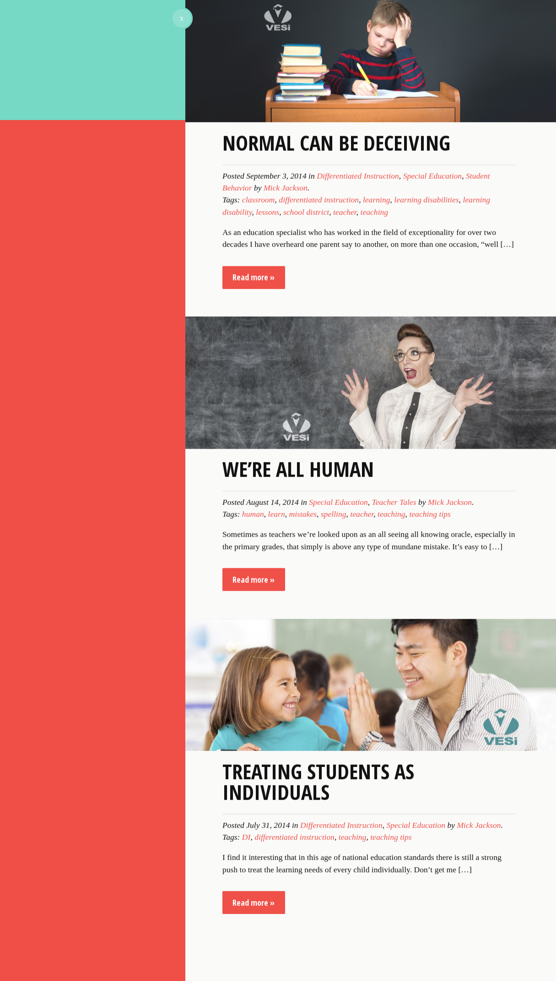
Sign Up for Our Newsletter (81, 206)
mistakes (303, 680)
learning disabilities (426, 365)
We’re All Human (298, 634)
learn (276, 680)
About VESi (40, 144)
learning (376, 365)
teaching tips (429, 680)
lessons (267, 377)
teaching (375, 377)
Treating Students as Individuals (318, 947)
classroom (258, 365)
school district (306, 377)
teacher (344, 377)
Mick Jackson (286, 353)
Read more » (253, 443)
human (253, 680)
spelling (333, 680)
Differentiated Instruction (358, 341)
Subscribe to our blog (68, 182)
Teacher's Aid (93, 35)
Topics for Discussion (66, 162)
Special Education (432, 341)
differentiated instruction (319, 365)
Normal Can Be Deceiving (336, 308)
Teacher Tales (394, 667)
